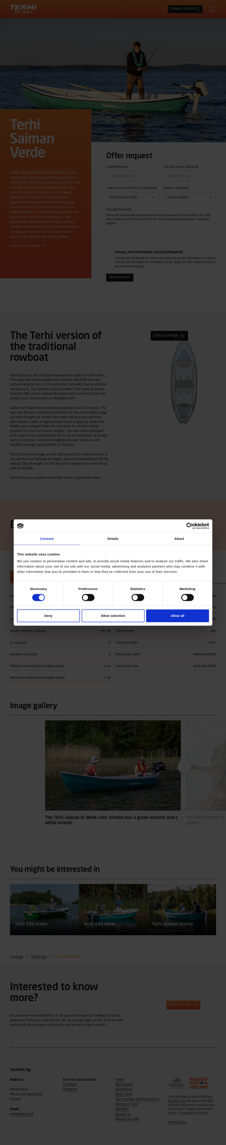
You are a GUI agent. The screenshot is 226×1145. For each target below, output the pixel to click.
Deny (48, 616)
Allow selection (113, 616)
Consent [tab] (47, 538)
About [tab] (179, 538)
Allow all (178, 616)
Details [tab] (113, 538)
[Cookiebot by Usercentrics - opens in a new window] (189, 526)
